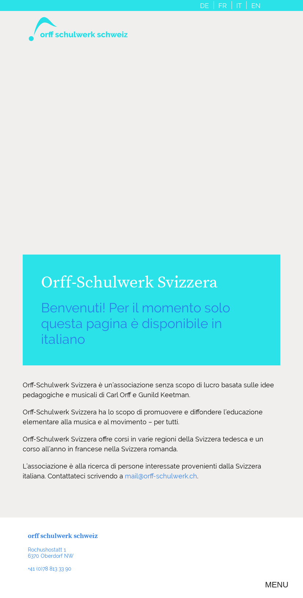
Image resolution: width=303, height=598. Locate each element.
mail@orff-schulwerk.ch (161, 476)
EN (255, 6)
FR (222, 6)
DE (204, 6)
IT (239, 6)
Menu (276, 584)
